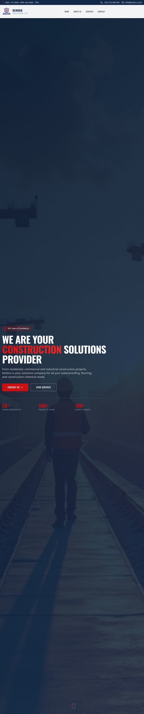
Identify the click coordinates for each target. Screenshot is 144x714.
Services (89, 11)
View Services (43, 388)
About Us (77, 11)
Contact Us (15, 388)
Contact (101, 11)
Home (67, 11)
